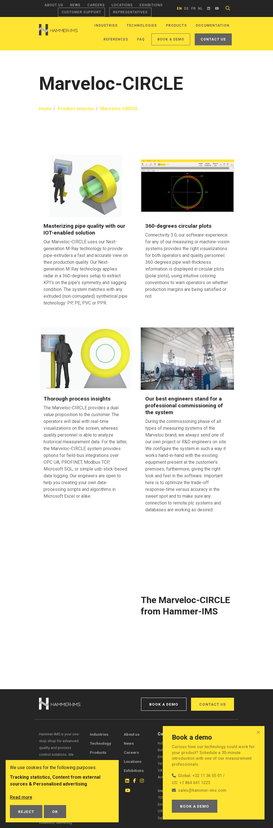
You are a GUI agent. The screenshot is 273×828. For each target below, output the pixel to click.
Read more (21, 797)
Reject (26, 811)
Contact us (213, 39)
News (75, 5)
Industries (106, 25)
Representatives (130, 12)
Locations (122, 5)
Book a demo (170, 39)
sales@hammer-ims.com (202, 790)
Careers (96, 5)
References (115, 39)
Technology (100, 743)
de (186, 8)
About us (53, 5)
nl (200, 8)
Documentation (212, 25)
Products (176, 25)
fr (193, 8)
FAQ (141, 39)
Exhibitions (151, 5)
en (179, 8)
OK (55, 811)
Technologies (142, 25)
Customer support (81, 12)
